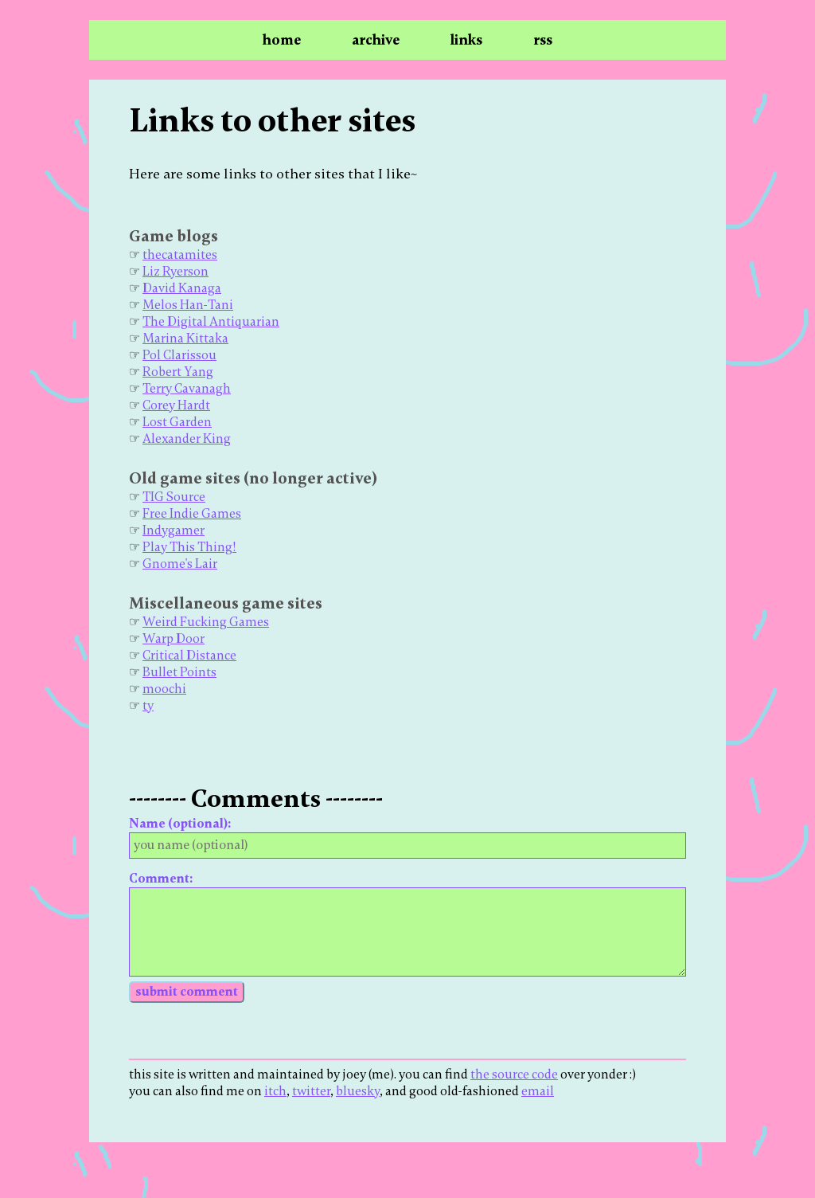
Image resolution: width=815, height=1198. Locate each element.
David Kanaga (181, 288)
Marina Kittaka (185, 338)
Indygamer (173, 530)
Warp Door (173, 639)
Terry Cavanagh (186, 389)
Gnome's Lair (179, 564)
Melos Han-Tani (187, 305)
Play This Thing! (189, 547)
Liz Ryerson (175, 272)
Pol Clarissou (179, 355)
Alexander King (186, 439)
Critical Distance (189, 656)
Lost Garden (177, 422)
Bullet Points (179, 672)
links (466, 40)
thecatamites (179, 255)
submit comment (186, 992)
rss (542, 40)
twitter (311, 1091)
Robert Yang (177, 372)
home (282, 40)
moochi (164, 689)
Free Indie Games (191, 514)
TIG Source (173, 497)
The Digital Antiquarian (210, 322)
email (537, 1091)
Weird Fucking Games (205, 622)
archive (376, 40)
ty (148, 706)
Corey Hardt (176, 405)
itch (275, 1091)
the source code (514, 1075)
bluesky (358, 1091)
